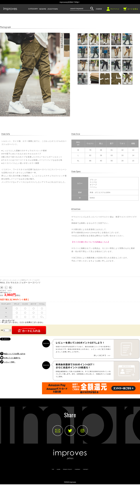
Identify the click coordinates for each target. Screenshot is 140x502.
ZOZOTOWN (52, 9)
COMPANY (77, 469)
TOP (53, 469)
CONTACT (85, 469)
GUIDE (58, 469)
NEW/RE (42, 9)
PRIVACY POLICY (67, 469)
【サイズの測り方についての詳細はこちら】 (90, 242)
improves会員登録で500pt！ (70, 2)
